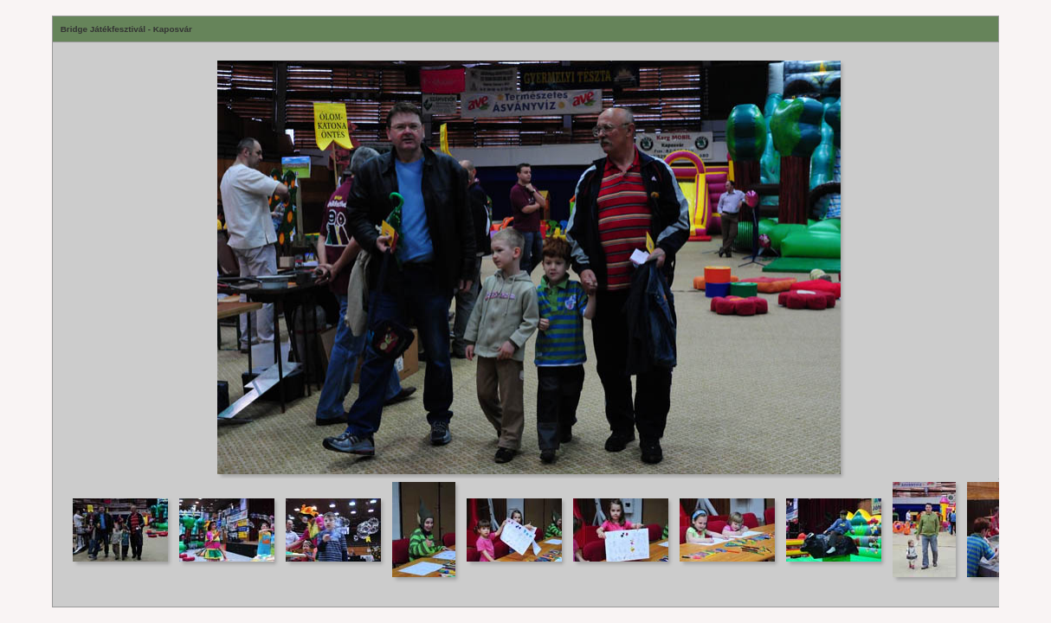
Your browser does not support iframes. (526, 260)
